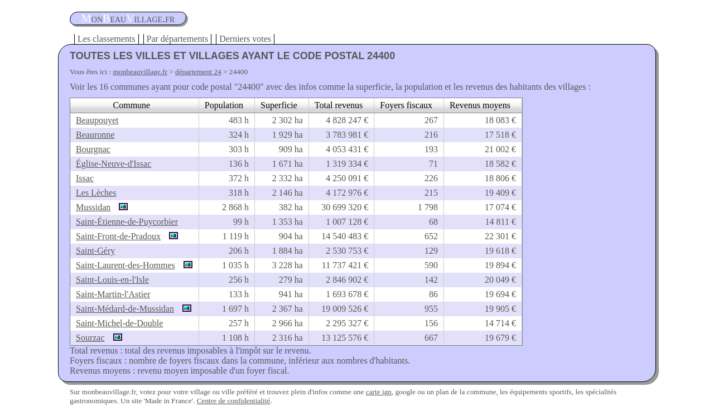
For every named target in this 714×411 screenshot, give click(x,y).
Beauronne (95, 134)
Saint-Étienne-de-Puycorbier (127, 221)
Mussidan (93, 207)
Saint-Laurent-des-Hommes (125, 265)
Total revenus (339, 105)
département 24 (198, 71)
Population (224, 105)
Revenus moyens (480, 105)
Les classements (107, 38)
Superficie (278, 105)
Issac (85, 178)
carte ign (379, 392)
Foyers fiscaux (406, 105)
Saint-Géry (95, 250)
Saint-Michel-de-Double (119, 323)
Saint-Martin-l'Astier (113, 294)
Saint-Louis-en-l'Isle (112, 279)
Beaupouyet (97, 120)
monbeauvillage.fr (140, 71)
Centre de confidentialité (234, 401)
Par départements (178, 38)
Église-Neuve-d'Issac (113, 163)
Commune (132, 105)
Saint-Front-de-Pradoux (118, 236)
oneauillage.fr (128, 18)
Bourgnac (93, 149)
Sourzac (90, 337)
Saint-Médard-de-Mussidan (125, 308)
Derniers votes (245, 38)
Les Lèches (96, 192)
